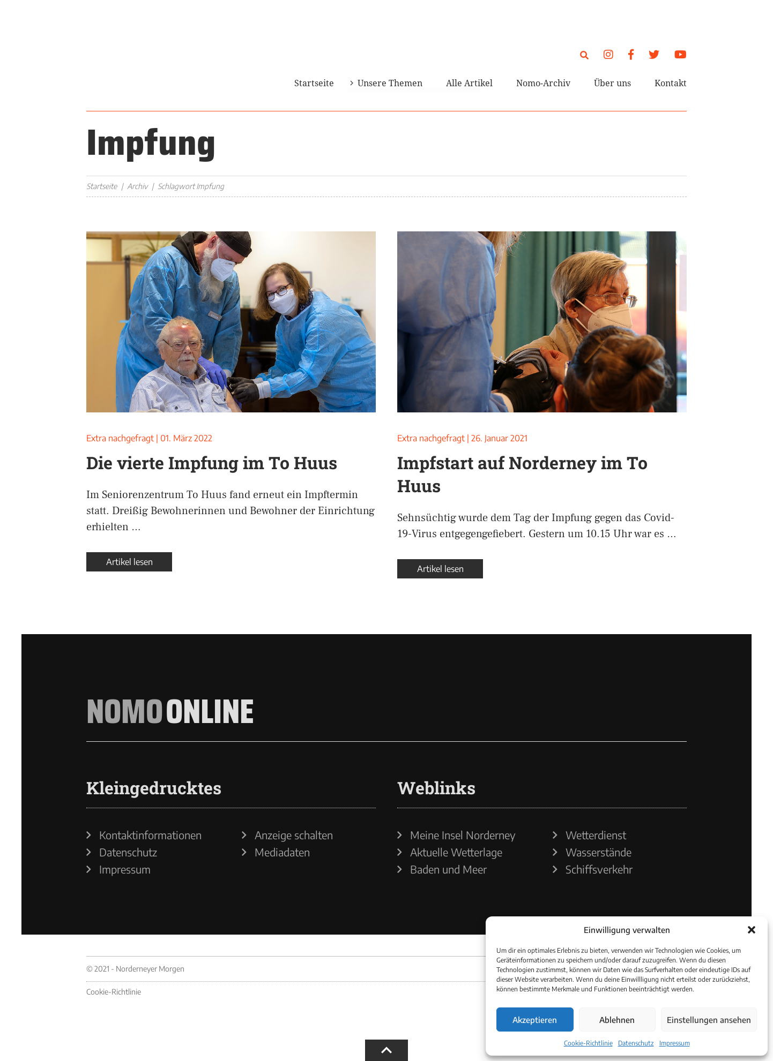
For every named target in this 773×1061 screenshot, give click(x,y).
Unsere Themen (390, 83)
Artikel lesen (129, 561)
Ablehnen (617, 1020)
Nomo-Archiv (543, 83)
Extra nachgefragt (120, 438)
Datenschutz (636, 1043)
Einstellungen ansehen (709, 1020)
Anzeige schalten (294, 835)
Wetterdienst (596, 835)
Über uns (612, 83)
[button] (751, 929)
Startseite (314, 83)
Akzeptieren (534, 1020)
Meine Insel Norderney (463, 835)
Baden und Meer (448, 869)
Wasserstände (598, 852)
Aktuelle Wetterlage (456, 852)
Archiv (137, 186)
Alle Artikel (469, 83)
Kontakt (671, 83)
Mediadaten (282, 852)
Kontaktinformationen (150, 835)
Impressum (674, 1043)
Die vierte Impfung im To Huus (211, 462)
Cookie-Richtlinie (588, 1043)
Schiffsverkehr (599, 869)
